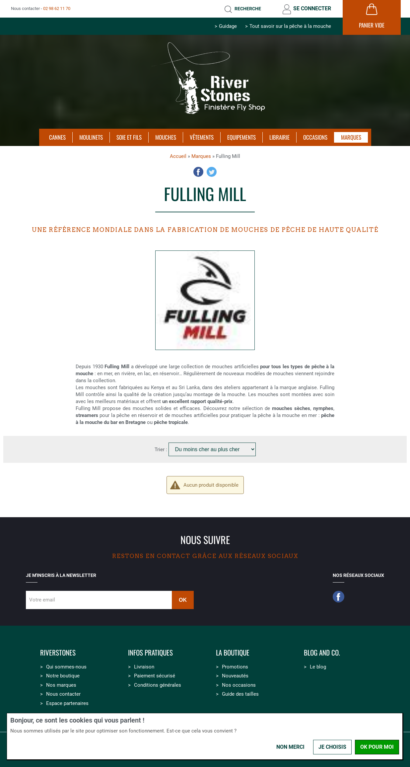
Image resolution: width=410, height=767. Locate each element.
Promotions (235, 667)
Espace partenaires (67, 703)
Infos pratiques (150, 653)
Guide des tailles (240, 694)
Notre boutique (63, 676)
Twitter (212, 172)
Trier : (162, 450)
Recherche (248, 8)
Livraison (144, 667)
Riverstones (58, 653)
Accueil (178, 156)
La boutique (232, 653)
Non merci (290, 747)
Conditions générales (157, 685)
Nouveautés (235, 676)
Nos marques (61, 685)
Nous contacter (63, 694)
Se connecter (312, 8)
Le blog (318, 667)
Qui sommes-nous (66, 667)
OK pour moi (377, 747)
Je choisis (332, 747)
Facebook (198, 172)
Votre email (42, 600)
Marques (201, 156)
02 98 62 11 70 (56, 8)
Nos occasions (239, 685)
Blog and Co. (322, 653)
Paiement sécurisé (154, 676)
